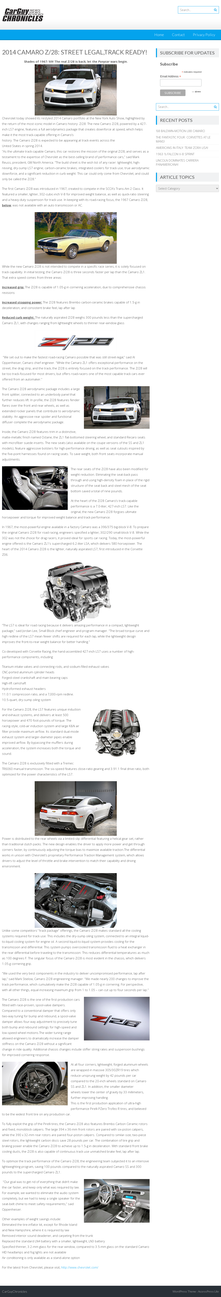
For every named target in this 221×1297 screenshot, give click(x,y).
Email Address (170, 76)
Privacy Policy (204, 34)
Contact (178, 34)
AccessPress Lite (208, 1291)
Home (159, 34)
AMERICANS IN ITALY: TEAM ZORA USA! (182, 148)
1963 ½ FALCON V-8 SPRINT (175, 154)
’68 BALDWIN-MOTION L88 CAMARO (180, 131)
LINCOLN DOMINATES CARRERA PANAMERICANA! (177, 162)
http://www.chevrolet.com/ (79, 1267)
